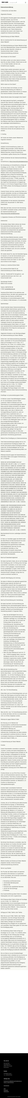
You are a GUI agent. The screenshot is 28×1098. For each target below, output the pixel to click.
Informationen (6, 1085)
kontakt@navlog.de (10, 289)
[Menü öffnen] (25, 2)
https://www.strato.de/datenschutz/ (10, 213)
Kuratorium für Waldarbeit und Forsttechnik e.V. (13, 1081)
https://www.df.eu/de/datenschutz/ (18, 161)
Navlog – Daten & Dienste (9, 1082)
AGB (4, 1088)
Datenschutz (6, 1091)
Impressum (6, 1090)
